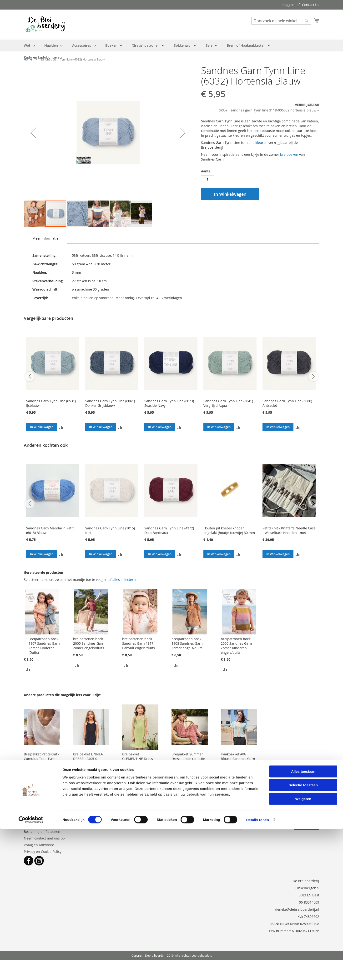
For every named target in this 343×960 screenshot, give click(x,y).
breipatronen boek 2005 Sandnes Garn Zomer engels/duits (88, 643)
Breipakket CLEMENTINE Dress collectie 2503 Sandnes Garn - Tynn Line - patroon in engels (139, 765)
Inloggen (287, 4)
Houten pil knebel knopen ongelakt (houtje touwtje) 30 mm (229, 530)
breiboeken (289, 154)
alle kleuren (258, 142)
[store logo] (45, 24)
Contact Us (310, 4)
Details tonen (257, 951)
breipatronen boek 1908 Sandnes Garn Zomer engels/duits (187, 643)
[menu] (171, 51)
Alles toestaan (303, 902)
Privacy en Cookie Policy (42, 851)
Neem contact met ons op (44, 838)
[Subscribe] (306, 826)
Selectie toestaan (303, 916)
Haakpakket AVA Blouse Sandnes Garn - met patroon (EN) (238, 758)
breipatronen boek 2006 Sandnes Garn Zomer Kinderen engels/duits (236, 646)
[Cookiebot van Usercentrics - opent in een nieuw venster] (31, 950)
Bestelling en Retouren (42, 831)
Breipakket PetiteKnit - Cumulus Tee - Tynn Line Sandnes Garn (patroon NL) (41, 761)
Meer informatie (45, 238)
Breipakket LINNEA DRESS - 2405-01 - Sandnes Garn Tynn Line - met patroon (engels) (89, 763)
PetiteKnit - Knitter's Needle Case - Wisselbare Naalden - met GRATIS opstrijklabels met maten (289, 532)
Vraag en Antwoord (39, 845)
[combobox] (281, 21)
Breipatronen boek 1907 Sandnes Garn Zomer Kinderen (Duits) (44, 646)
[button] (33, 132)
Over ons (31, 825)
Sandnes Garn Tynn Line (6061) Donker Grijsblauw (110, 403)
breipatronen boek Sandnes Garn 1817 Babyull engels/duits (138, 643)
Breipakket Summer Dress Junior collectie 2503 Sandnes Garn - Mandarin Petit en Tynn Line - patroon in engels (189, 765)
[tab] (45, 238)
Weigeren (303, 930)
